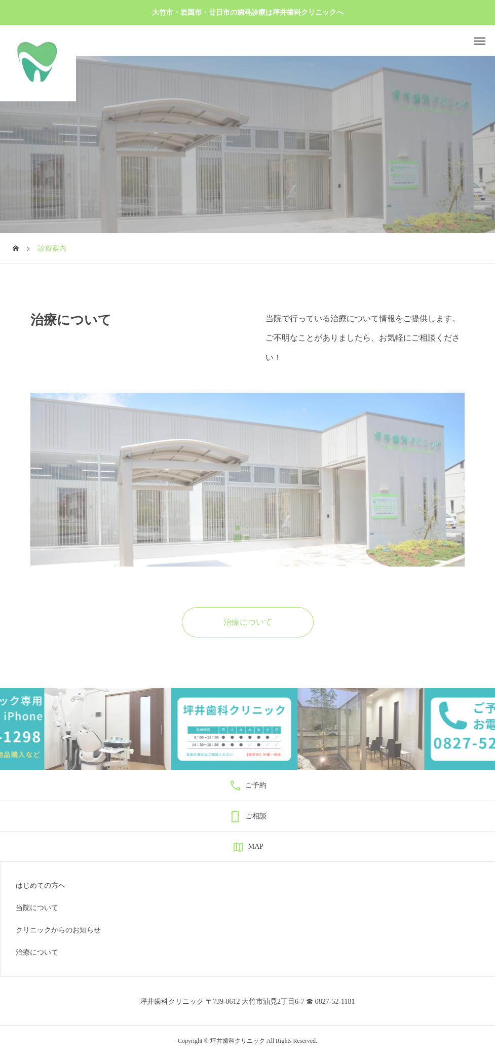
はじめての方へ (40, 885)
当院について (37, 908)
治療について (37, 952)
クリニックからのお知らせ (58, 930)
